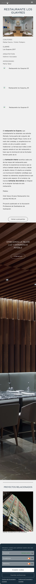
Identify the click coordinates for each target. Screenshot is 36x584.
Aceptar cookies (18, 570)
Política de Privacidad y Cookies (9, 580)
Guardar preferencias (18, 575)
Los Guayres (7, 49)
